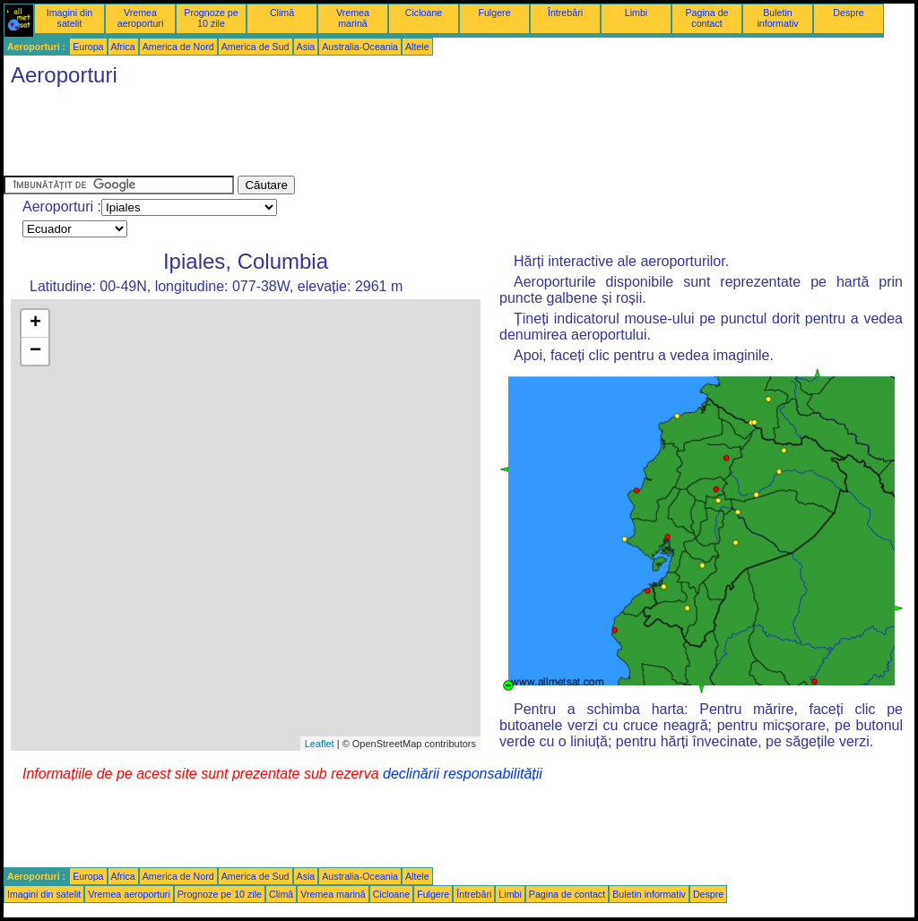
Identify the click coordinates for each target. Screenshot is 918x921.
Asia (306, 46)
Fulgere (494, 12)
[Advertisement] (330, 135)
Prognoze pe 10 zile (211, 18)
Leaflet (319, 743)
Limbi (636, 12)
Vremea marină (352, 18)
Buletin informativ (777, 18)
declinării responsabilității (462, 773)
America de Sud (255, 46)
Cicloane (423, 12)
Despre (848, 12)
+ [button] (35, 323)
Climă (282, 12)
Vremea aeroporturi (140, 18)
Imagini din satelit (70, 18)
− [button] (35, 351)
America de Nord (178, 46)
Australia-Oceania (360, 46)
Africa (123, 46)
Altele (417, 46)
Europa (88, 46)
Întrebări (565, 12)
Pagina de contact (707, 18)
